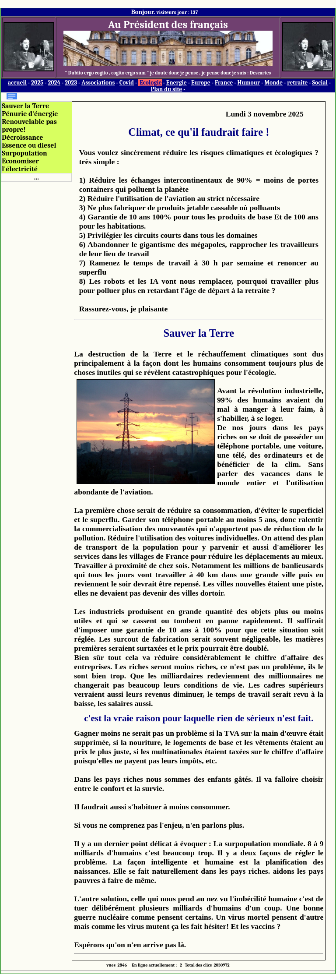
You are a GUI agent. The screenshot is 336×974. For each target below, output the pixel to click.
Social (319, 82)
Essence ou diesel (29, 145)
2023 (71, 82)
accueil (17, 82)
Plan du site (166, 89)
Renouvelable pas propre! (29, 126)
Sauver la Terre (25, 106)
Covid (126, 82)
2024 (54, 82)
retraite (297, 82)
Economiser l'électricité (20, 165)
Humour (248, 82)
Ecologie (150, 82)
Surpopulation (24, 153)
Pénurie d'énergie (30, 114)
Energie (176, 82)
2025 (37, 82)
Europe (200, 82)
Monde (273, 82)
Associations (98, 82)
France (224, 82)
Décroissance (22, 137)
